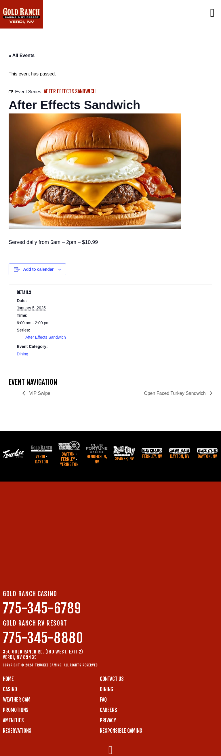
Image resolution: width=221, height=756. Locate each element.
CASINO (10, 689)
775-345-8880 (43, 638)
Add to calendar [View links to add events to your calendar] (38, 269)
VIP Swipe (39, 393)
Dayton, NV (179, 456)
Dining (22, 354)
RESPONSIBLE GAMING (121, 730)
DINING (106, 689)
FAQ (103, 699)
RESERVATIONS (17, 730)
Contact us (112, 679)
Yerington (69, 464)
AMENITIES (13, 720)
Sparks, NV (124, 458)
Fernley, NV (152, 456)
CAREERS (108, 710)
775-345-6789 (42, 608)
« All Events (22, 55)
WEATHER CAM (17, 699)
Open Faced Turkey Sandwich (175, 393)
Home (8, 679)
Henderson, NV (97, 459)
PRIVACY (108, 720)
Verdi (40, 456)
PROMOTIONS (15, 710)
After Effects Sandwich (45, 337)
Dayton (41, 462)
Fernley (68, 459)
